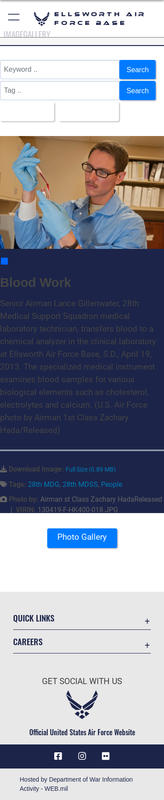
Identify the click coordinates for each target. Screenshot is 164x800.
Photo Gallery (82, 537)
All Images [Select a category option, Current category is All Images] (24, 111)
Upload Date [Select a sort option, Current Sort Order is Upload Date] (86, 111)
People (111, 484)
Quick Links (33, 617)
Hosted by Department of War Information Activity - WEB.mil (76, 784)
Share (14, 261)
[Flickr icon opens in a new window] (105, 756)
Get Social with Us (82, 681)
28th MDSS (80, 484)
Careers (27, 641)
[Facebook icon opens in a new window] (58, 756)
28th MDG (43, 484)
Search (137, 69)
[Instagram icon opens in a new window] (82, 756)
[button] (14, 18)
